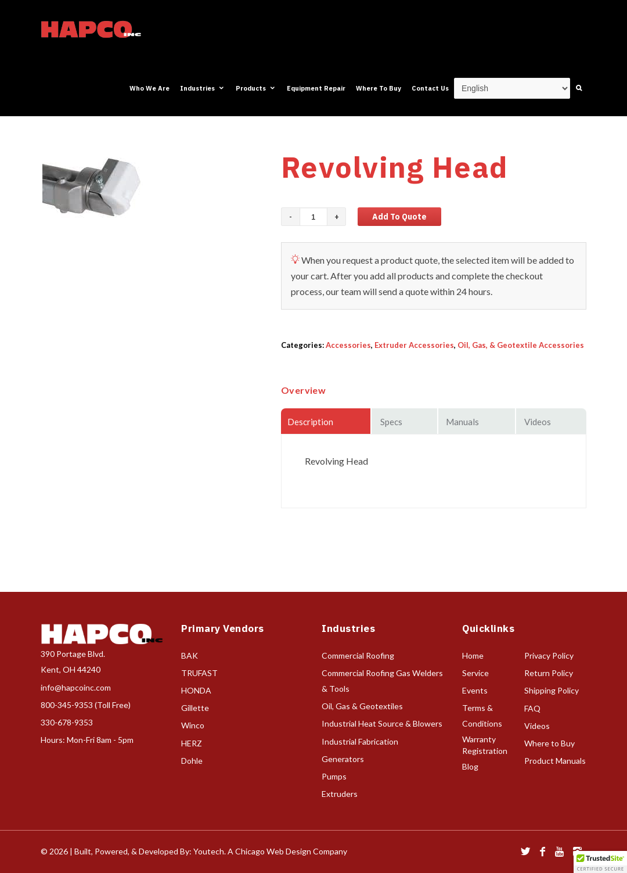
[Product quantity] (313, 216)
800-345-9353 (67, 705)
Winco (192, 725)
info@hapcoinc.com (76, 687)
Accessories (348, 345)
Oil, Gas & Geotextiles (362, 706)
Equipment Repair (316, 88)
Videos (537, 726)
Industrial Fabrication (360, 741)
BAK (189, 655)
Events (475, 690)
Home (473, 655)
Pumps (334, 776)
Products (256, 88)
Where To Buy (378, 88)
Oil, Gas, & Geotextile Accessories (520, 345)
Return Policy (548, 673)
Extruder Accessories (414, 345)
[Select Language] (512, 88)
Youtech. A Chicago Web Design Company (270, 851)
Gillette (195, 708)
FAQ (532, 708)
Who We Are (149, 88)
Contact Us (430, 88)
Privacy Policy (549, 655)
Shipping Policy (551, 690)
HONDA (196, 690)
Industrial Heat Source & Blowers (382, 723)
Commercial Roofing (358, 655)
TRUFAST (199, 673)
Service (475, 673)
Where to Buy (549, 743)
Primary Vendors (222, 628)
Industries (202, 88)
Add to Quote (399, 216)
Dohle (192, 761)
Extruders (340, 794)
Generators (343, 759)
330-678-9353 (67, 722)
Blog (470, 766)
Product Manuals (555, 761)
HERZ (191, 743)
